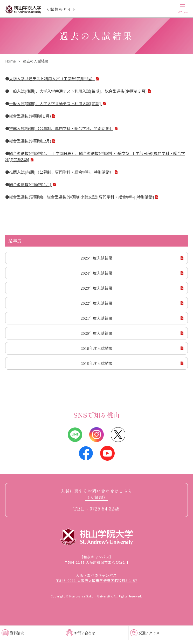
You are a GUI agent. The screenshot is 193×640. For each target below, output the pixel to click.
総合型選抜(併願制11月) (30, 184)
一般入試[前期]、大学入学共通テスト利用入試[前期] (55, 103)
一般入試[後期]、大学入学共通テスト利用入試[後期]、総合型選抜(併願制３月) (78, 91)
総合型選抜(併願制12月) (30, 141)
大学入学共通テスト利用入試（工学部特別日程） (52, 78)
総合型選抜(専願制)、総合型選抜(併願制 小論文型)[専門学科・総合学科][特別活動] (81, 197)
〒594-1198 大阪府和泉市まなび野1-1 (96, 562)
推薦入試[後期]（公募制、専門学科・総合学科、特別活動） (61, 128)
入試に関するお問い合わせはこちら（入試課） (96, 494)
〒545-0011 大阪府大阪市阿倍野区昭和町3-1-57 (96, 580)
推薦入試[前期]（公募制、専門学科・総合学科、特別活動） (61, 172)
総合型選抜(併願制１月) (30, 116)
